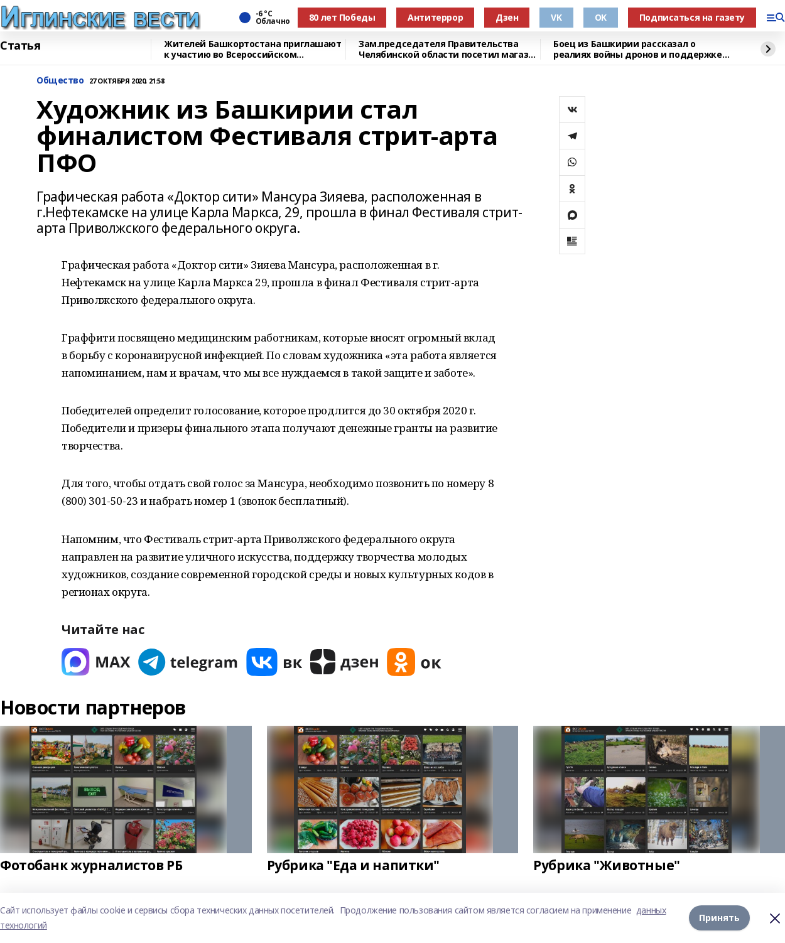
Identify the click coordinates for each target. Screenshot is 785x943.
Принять (719, 918)
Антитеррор (435, 17)
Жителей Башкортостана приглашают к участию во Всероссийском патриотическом (253, 49)
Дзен (506, 17)
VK (556, 17)
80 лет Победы (342, 17)
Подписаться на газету (692, 17)
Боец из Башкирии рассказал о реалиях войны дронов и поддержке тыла (637, 49)
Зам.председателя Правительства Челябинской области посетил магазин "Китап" (449, 49)
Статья (20, 46)
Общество (60, 80)
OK (601, 17)
